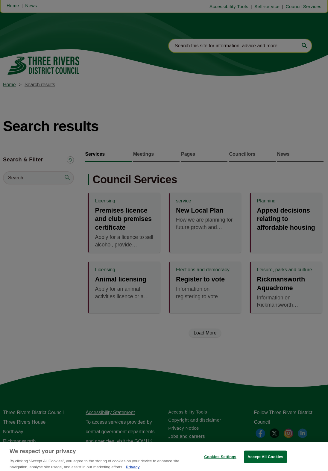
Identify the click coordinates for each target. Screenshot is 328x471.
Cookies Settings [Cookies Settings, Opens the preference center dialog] (220, 460)
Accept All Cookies (265, 460)
